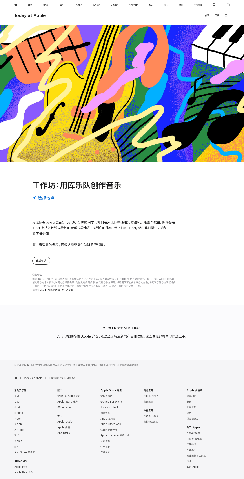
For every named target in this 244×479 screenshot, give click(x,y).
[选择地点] (43, 198)
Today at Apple (30, 15)
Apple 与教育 (151, 416)
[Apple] (16, 5)
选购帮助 (105, 452)
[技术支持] (198, 5)
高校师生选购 (151, 421)
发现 (207, 15)
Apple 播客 (63, 427)
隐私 (189, 413)
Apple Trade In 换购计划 (114, 435)
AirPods (19, 430)
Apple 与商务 (151, 396)
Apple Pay (20, 467)
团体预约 (105, 413)
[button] (214, 5)
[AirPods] (133, 5)
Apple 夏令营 (108, 418)
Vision (18, 424)
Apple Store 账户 (67, 401)
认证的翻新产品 (108, 430)
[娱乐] (166, 5)
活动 (189, 461)
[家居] (151, 5)
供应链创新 (193, 418)
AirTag (18, 441)
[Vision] (114, 5)
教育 (189, 401)
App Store (63, 433)
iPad (17, 407)
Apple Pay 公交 (23, 472)
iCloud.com (64, 407)
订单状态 (105, 447)
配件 (16, 447)
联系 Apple (193, 467)
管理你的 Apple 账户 (69, 396)
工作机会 (191, 444)
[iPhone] (78, 5)
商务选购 (148, 401)
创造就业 (191, 450)
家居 (16, 435)
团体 (227, 15)
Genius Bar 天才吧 (111, 401)
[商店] (30, 5)
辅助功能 (191, 396)
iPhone (18, 413)
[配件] (181, 5)
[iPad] (60, 5)
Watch (18, 418)
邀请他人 (41, 260)
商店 (16, 396)
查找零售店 (106, 396)
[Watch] (96, 5)
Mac (17, 401)
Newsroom (193, 433)
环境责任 (191, 407)
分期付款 (105, 441)
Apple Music (65, 421)
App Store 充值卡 (24, 452)
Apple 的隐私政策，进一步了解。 (57, 290)
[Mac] (45, 5)
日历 (217, 15)
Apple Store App (110, 424)
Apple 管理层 (194, 438)
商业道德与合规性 (196, 455)
